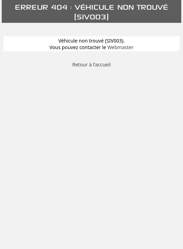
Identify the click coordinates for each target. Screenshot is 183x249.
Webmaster (120, 47)
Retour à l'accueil (91, 64)
